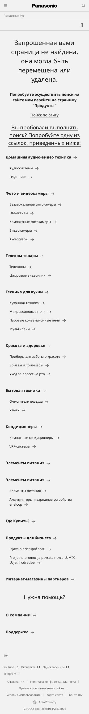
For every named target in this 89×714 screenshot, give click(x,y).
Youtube (11, 667)
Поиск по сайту (44, 115)
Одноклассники (56, 667)
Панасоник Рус (14, 16)
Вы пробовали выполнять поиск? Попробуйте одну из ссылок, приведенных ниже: (44, 135)
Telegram (12, 674)
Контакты (75, 695)
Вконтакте (30, 667)
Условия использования (24, 695)
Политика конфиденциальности (53, 682)
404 (6, 656)
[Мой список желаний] (82, 25)
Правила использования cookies (41, 688)
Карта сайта (55, 695)
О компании (15, 682)
